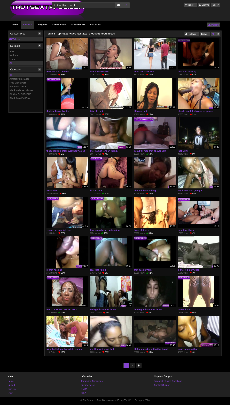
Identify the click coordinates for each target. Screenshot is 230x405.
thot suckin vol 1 (142, 270)
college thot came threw (103, 309)
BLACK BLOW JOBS (20, 94)
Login (215, 5)
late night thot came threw (147, 309)
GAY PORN (95, 24)
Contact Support (162, 385)
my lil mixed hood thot (102, 349)
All (10, 63)
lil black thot (140, 111)
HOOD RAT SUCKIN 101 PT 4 (61, 309)
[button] (190, 5)
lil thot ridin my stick (188, 270)
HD (217, 34)
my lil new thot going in (190, 190)
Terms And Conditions (92, 381)
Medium (13, 55)
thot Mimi (183, 151)
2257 (83, 393)
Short (12, 51)
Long (12, 59)
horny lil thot (184, 309)
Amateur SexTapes (19, 79)
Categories (42, 24)
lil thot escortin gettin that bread (151, 349)
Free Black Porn (18, 82)
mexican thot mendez (57, 71)
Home (15, 24)
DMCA (84, 389)
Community (59, 24)
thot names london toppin (104, 151)
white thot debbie (99, 71)
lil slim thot (96, 190)
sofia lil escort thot (144, 71)
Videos (27, 24)
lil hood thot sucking (145, 190)
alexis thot (51, 190)
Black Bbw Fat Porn (19, 98)
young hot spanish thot (58, 230)
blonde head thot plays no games (195, 111)
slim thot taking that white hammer (64, 349)
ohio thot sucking (187, 71)
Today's (205, 33)
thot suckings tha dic (57, 111)
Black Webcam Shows (21, 90)
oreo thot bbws (186, 230)
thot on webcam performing (105, 230)
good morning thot (187, 349)
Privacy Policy (88, 385)
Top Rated (192, 33)
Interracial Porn (17, 86)
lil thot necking (54, 270)
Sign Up (204, 5)
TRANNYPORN (78, 24)
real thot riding (98, 270)
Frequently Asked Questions (168, 381)
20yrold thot (96, 111)
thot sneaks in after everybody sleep (65, 151)
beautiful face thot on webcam (150, 151)
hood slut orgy (141, 230)
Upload (213, 24)
